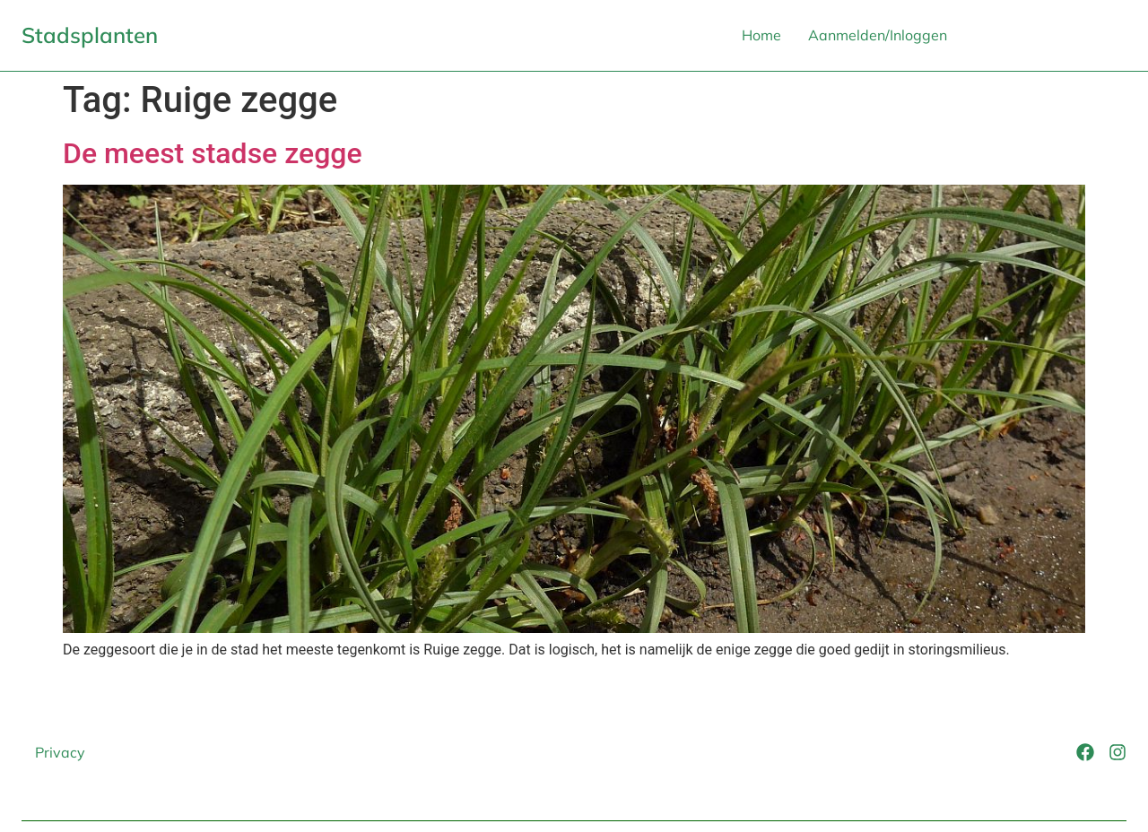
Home (761, 35)
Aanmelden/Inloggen (877, 35)
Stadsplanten (90, 35)
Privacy (60, 752)
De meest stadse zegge (212, 153)
